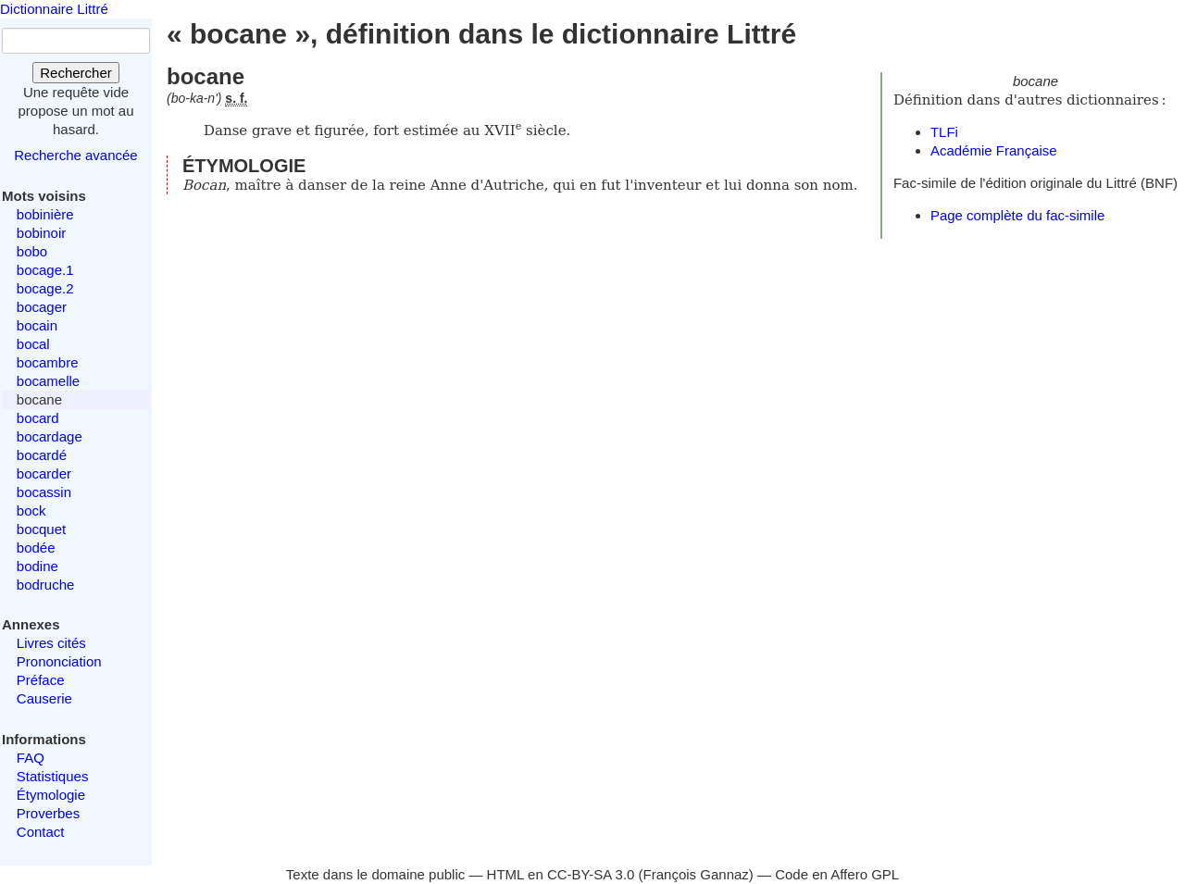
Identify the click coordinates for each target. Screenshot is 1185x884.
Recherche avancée (75, 155)
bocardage (49, 436)
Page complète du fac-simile (1017, 215)
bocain (37, 325)
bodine (37, 566)
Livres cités (51, 643)
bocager (42, 307)
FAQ (30, 758)
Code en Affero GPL (837, 874)
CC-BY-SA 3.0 (591, 874)
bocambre (48, 362)
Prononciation (59, 661)
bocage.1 (45, 270)
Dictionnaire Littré (54, 9)
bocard (38, 418)
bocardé (42, 455)
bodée (36, 547)
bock (31, 510)
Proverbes (48, 813)
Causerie (44, 698)
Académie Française (993, 150)
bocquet (41, 529)
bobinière (45, 214)
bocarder (44, 473)
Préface (41, 680)
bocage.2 (45, 288)
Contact (41, 832)
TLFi (944, 132)
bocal (33, 344)
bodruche (46, 584)
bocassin (44, 492)
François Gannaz (696, 874)
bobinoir (41, 233)
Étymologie (51, 795)
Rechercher (76, 73)
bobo (32, 251)
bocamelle (48, 381)
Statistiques (53, 776)
